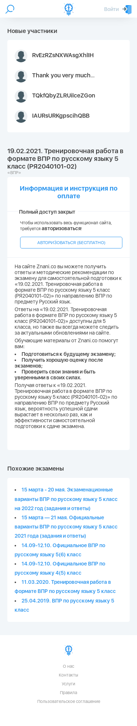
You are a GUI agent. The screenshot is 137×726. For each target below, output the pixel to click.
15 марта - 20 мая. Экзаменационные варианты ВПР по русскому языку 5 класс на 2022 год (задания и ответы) (66, 499)
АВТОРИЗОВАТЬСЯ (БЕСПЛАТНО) (71, 242)
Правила (68, 692)
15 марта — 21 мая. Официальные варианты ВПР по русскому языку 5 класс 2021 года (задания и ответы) (66, 527)
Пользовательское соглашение (68, 701)
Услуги (68, 683)
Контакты (68, 675)
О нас (68, 666)
